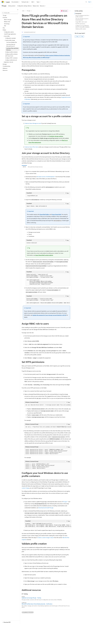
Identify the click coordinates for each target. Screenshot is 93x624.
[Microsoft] (3, 2)
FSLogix (28, 10)
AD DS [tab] (24, 166)
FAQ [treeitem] (5, 25)
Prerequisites (78, 13)
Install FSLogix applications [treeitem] (10, 34)
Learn (23, 10)
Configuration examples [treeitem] (10, 38)
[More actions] (70, 11)
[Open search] (86, 2)
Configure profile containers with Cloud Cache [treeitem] (11, 55)
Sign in (89, 2)
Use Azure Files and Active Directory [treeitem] (12, 49)
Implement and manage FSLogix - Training (31, 598)
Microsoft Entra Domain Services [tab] (35, 166)
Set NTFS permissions (80, 23)
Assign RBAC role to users (81, 22)
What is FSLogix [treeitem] (7, 19)
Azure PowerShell (56, 214)
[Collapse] (17, 9)
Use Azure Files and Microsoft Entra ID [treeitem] (10, 45)
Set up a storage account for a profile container (82, 16)
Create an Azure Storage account (32, 123)
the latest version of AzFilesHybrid (45, 176)
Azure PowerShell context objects (44, 255)
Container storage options (56, 136)
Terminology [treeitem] (7, 23)
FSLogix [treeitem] (4, 15)
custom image (25, 488)
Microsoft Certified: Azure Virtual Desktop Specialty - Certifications (37, 604)
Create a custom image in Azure (46, 537)
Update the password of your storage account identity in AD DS (49, 315)
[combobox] (10, 13)
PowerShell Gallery (44, 214)
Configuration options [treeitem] (9, 32)
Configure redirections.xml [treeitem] (11, 60)
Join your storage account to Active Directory (81, 19)
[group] (48, 301)
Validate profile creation (80, 29)
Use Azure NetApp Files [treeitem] (11, 42)
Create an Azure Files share (31, 147)
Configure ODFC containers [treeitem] (11, 58)
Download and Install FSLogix (46, 507)
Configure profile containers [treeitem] (11, 52)
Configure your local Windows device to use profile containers (82, 26)
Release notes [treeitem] (7, 21)
